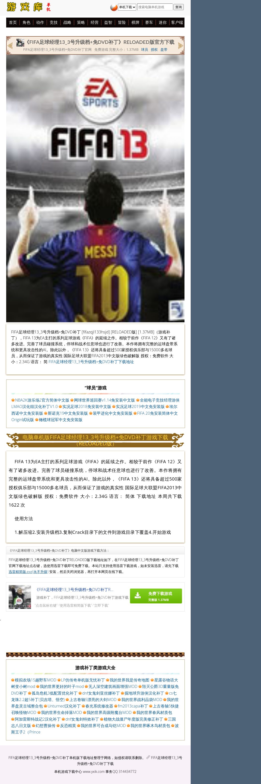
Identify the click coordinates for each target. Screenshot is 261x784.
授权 (154, 49)
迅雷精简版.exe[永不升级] (29, 571)
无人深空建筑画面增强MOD (112, 686)
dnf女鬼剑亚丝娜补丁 (101, 693)
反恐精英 (68, 725)
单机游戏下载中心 (68, 771)
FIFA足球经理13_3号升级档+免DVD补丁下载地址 (91, 361)
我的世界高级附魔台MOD (109, 712)
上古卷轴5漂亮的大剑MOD (92, 699)
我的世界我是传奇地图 (129, 680)
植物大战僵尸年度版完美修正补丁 (133, 719)
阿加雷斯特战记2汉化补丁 (38, 719)
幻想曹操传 (45, 725)
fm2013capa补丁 (133, 706)
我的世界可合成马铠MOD (103, 725)
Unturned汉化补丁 (64, 706)
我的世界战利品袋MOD (141, 699)
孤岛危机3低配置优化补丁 (55, 693)
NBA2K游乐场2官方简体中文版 (42, 400)
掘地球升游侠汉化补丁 (144, 693)
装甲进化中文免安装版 (112, 413)
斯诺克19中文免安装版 (68, 413)
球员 (144, 49)
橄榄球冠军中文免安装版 (60, 419)
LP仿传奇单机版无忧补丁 (83, 680)
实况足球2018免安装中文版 (86, 406)
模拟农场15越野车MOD (35, 680)
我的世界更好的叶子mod (62, 686)
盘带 (163, 49)
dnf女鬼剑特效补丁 (82, 719)
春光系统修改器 (99, 706)
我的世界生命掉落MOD (61, 712)
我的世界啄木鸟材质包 (150, 725)
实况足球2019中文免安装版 (140, 406)
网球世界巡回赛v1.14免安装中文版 (104, 400)
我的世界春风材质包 (154, 712)
